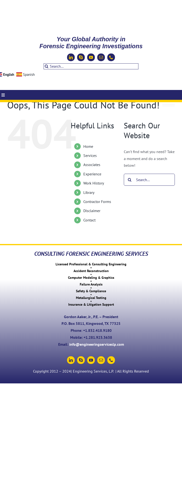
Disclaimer (91, 210)
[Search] (47, 66)
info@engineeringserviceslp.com (96, 344)
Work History (93, 183)
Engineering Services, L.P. (93, 371)
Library (88, 192)
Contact (89, 220)
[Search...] (91, 66)
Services (90, 155)
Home (88, 146)
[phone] (111, 57)
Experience (92, 174)
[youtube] (91, 57)
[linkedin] (71, 57)
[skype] (81, 57)
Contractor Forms (97, 201)
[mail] (101, 57)
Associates (91, 164)
